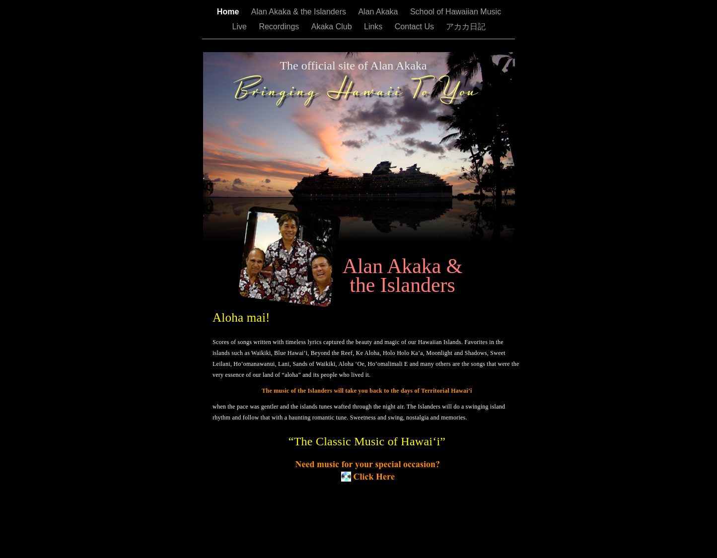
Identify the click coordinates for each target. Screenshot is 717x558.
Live (240, 26)
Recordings (280, 26)
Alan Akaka (379, 11)
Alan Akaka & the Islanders (300, 11)
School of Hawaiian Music (455, 11)
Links (374, 26)
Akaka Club (332, 26)
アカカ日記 (466, 26)
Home (229, 11)
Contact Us (415, 26)
